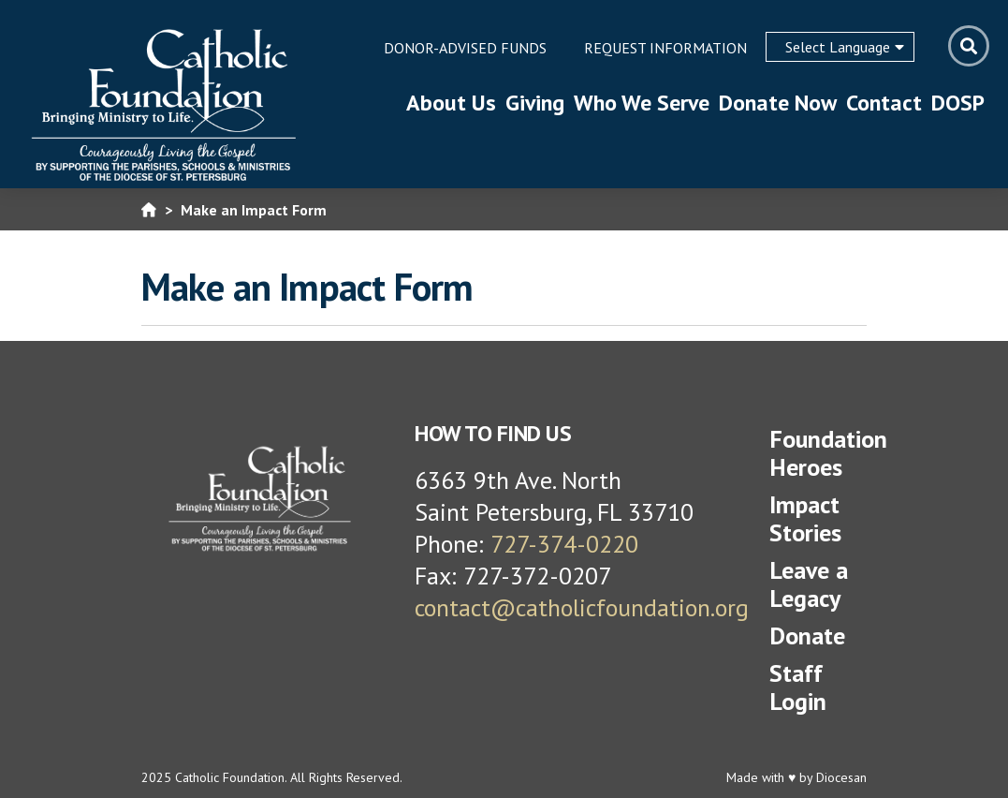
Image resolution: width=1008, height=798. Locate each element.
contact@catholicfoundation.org (582, 607)
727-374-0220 (564, 543)
